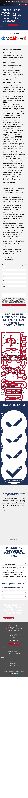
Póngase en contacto (9, 246)
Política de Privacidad (14, 660)
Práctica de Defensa (12, 651)
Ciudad (3, 280)
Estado (3, 284)
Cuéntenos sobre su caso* (6, 292)
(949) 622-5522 (16, 634)
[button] (2, 518)
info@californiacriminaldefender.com (14, 637)
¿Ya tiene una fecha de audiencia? (7, 288)
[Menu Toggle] (19, 4)
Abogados (10, 650)
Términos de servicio (13, 663)
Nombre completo (5, 268)
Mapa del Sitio (12, 665)
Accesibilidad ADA (13, 667)
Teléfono (3, 272)
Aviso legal (11, 661)
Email (3, 276)
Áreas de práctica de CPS (14, 653)
